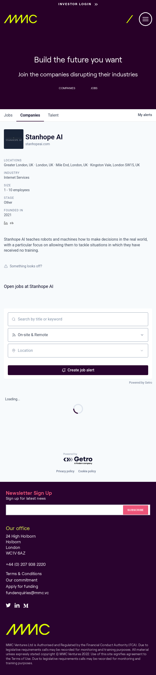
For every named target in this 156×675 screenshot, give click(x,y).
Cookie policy (87, 471)
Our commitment (21, 580)
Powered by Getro (140, 382)
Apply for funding (22, 586)
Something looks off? (23, 266)
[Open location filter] (141, 350)
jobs (8, 115)
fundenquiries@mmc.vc (27, 592)
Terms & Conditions (24, 573)
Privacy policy (65, 471)
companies (30, 115)
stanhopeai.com (37, 144)
